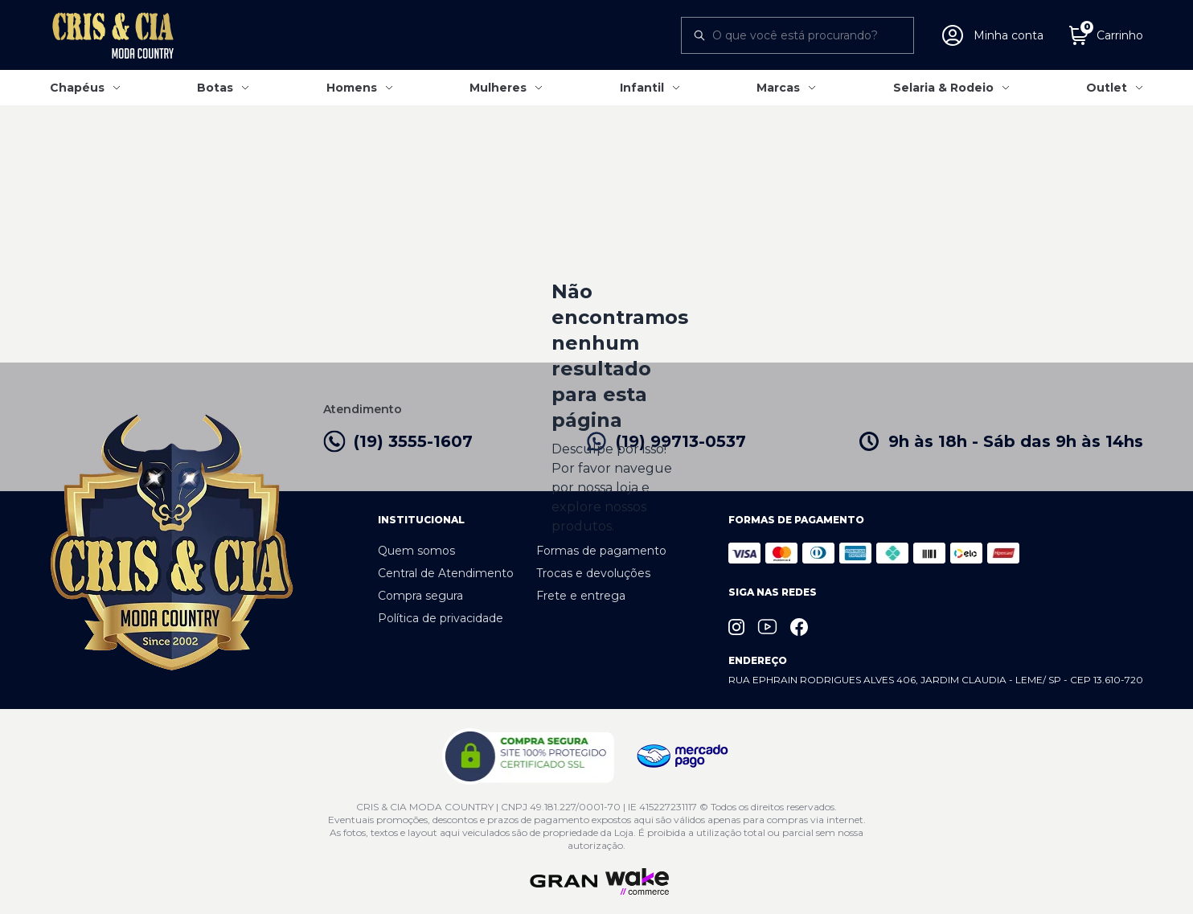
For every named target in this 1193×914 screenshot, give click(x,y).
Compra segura (420, 595)
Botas (215, 87)
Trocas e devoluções (593, 573)
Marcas (778, 87)
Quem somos (416, 550)
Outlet (1106, 87)
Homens (351, 87)
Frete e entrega (580, 595)
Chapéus (77, 87)
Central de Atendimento (446, 573)
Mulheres (498, 87)
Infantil (642, 87)
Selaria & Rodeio (943, 87)
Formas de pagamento (601, 550)
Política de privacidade (440, 618)
